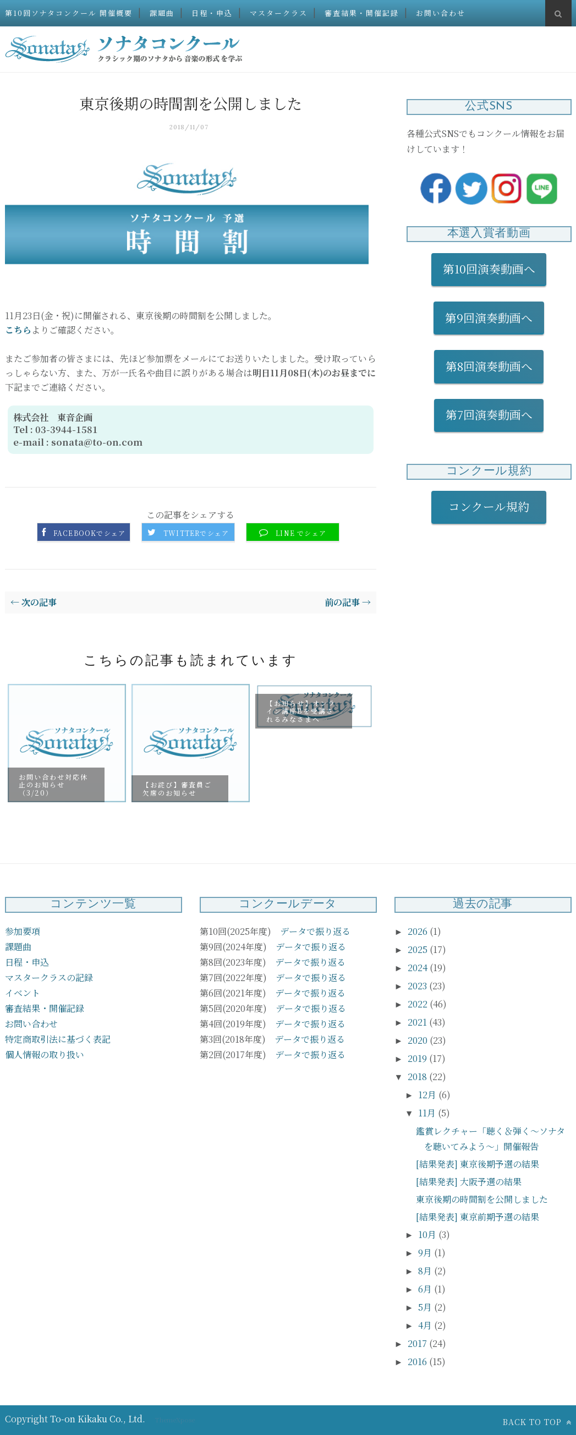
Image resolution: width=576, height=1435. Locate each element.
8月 (426, 1270)
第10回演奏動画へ (489, 268)
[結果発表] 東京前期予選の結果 (477, 1217)
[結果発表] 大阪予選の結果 (469, 1181)
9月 (426, 1252)
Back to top (537, 1421)
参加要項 (22, 931)
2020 (419, 1040)
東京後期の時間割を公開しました (482, 1199)
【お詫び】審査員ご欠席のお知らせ (177, 788)
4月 (426, 1325)
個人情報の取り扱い (44, 1054)
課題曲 (162, 13)
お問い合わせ (440, 13)
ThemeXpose (175, 1419)
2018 (418, 1076)
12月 (428, 1094)
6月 (426, 1289)
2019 (418, 1058)
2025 (419, 949)
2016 (418, 1361)
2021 (418, 1022)
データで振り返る (315, 931)
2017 (418, 1343)
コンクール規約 (494, 506)
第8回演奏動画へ (489, 366)
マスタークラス (279, 13)
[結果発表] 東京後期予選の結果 (477, 1164)
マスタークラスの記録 (49, 977)
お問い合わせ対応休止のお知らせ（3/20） (53, 784)
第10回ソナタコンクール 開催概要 (69, 13)
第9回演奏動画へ (489, 317)
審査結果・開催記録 (362, 13)
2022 (419, 1004)
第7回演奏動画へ (489, 414)
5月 (426, 1307)
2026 (419, 931)
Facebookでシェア (89, 533)
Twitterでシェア (196, 533)
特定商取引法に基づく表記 (58, 1039)
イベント (22, 993)
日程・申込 (212, 13)
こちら (18, 330)
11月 (428, 1113)
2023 (418, 985)
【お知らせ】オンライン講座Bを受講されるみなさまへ (301, 710)
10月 (428, 1234)
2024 (419, 967)
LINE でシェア (301, 533)
